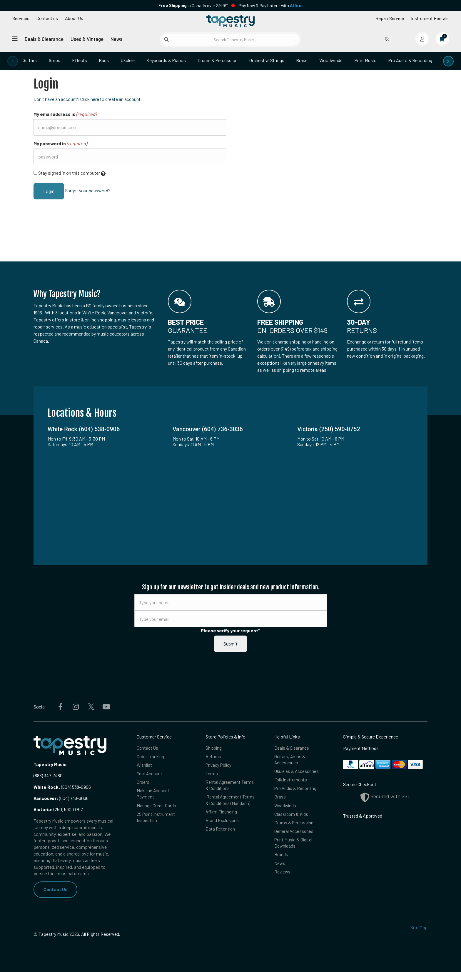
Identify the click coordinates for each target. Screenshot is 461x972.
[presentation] (12, 61)
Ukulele (128, 60)
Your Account (150, 775)
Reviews (282, 877)
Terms (212, 775)
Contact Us (56, 889)
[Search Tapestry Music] (230, 39)
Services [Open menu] (20, 18)
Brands (281, 859)
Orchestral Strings (266, 60)
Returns (213, 757)
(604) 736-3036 (61, 798)
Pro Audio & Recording (410, 60)
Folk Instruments (291, 781)
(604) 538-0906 (62, 787)
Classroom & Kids (291, 817)
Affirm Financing (222, 815)
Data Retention (220, 832)
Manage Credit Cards (156, 808)
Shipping (214, 748)
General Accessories (294, 835)
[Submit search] (166, 39)
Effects (79, 60)
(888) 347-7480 (48, 775)
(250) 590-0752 (58, 809)
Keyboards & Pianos (166, 60)
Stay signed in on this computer (70, 173)
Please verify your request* (230, 630)
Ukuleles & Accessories (297, 772)
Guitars (30, 60)
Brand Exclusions (223, 823)
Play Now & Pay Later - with (270, 5)
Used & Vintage (87, 39)
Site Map (418, 927)
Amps (54, 60)
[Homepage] (230, 21)
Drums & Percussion (218, 60)
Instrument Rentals (430, 18)
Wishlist (145, 765)
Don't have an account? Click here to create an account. (88, 99)
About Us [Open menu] (74, 18)
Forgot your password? (88, 190)
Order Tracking (151, 757)
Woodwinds (331, 60)
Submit (230, 643)
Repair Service (389, 18)
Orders (143, 783)
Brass (302, 60)
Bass (104, 60)
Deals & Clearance (44, 39)
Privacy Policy (219, 765)
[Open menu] (15, 39)
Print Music (365, 60)
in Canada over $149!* (193, 5)
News (116, 39)
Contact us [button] (47, 18)
